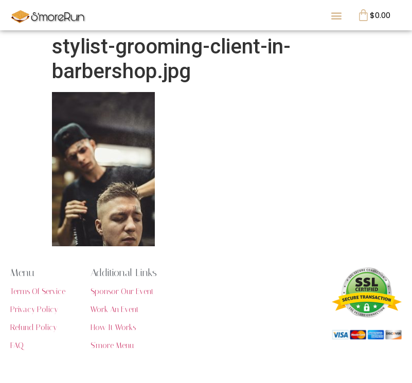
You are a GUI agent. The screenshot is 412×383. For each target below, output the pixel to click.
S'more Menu (112, 345)
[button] (336, 15)
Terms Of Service (37, 291)
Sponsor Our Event (122, 291)
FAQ (17, 345)
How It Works (113, 327)
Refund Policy (33, 327)
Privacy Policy (34, 309)
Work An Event (115, 309)
